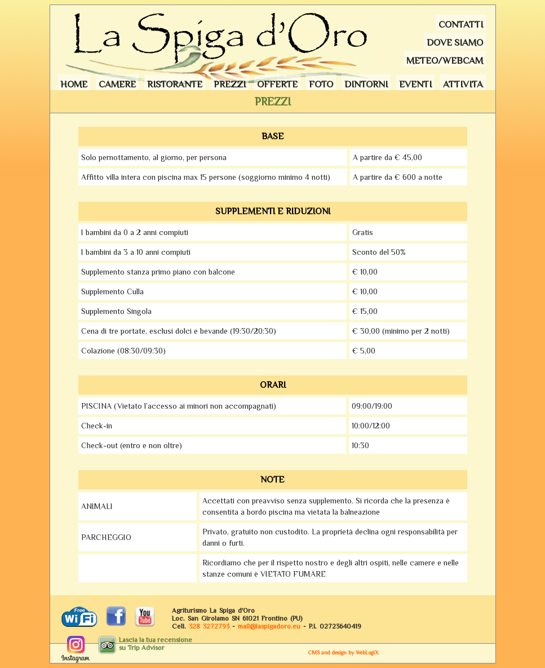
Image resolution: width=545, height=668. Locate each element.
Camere (117, 84)
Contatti (460, 24)
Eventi (415, 84)
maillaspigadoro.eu (269, 626)
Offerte (277, 84)
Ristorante (174, 84)
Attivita (463, 84)
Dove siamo (455, 42)
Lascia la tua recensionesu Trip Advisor (155, 644)
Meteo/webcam (444, 60)
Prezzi (230, 84)
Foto (321, 84)
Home (73, 84)
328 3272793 (209, 626)
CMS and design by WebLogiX (343, 652)
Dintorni (366, 84)
